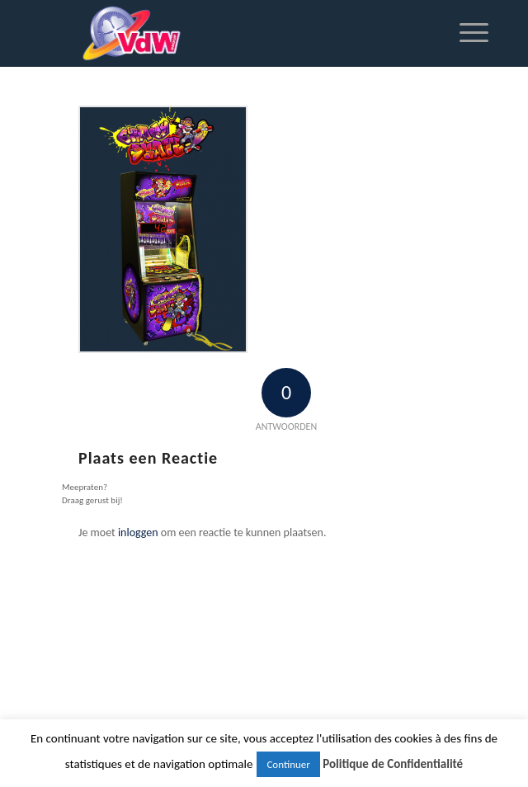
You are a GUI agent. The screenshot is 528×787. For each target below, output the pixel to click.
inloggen (138, 532)
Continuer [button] (287, 764)
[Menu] (465, 33)
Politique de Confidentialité (393, 763)
